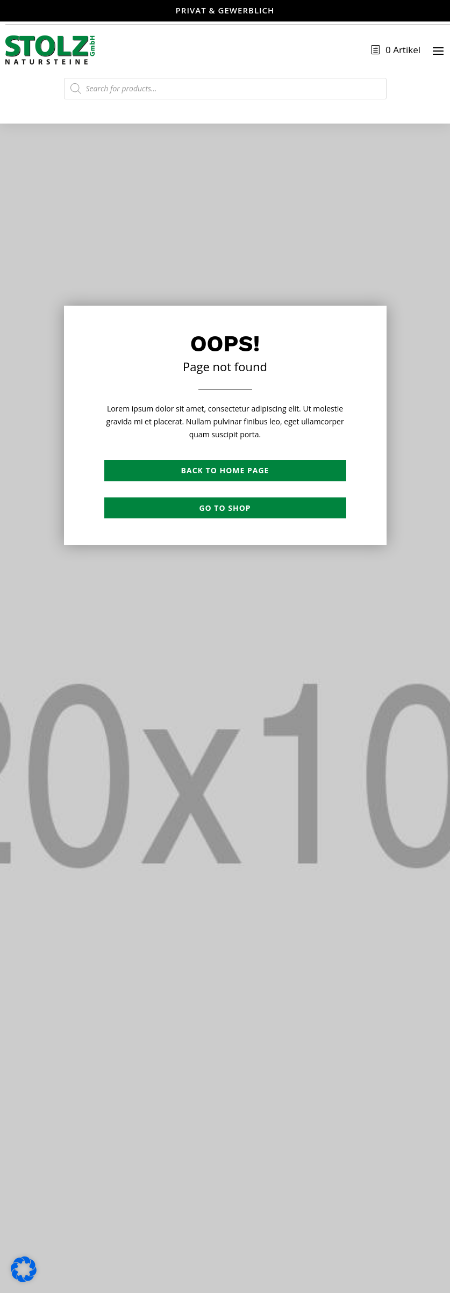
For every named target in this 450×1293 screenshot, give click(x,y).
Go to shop (225, 508)
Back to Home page (225, 470)
